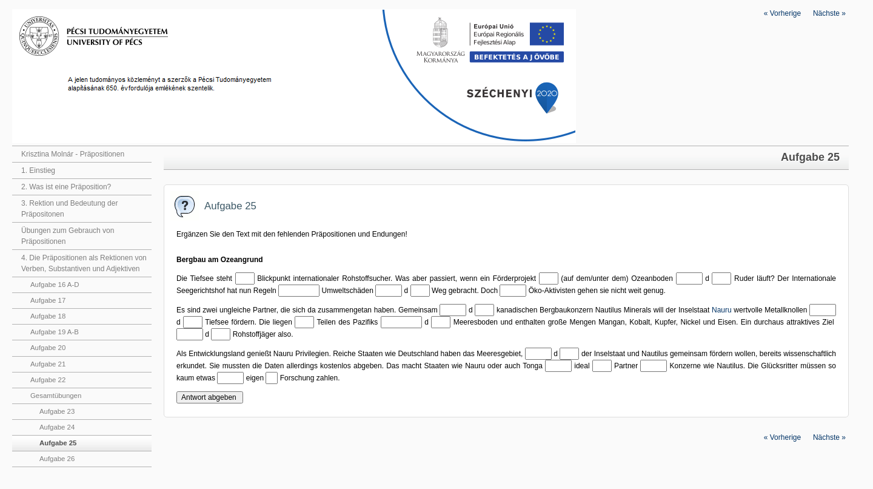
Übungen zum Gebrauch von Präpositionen (67, 236)
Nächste (829, 13)
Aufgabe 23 (57, 411)
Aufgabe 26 (57, 458)
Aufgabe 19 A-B (54, 332)
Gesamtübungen (55, 395)
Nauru (722, 310)
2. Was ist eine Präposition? (66, 187)
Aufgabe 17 (47, 300)
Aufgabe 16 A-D (54, 284)
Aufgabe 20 (47, 347)
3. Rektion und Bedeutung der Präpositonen (69, 208)
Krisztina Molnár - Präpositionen (72, 154)
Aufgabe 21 (47, 364)
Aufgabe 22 (47, 379)
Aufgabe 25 (57, 443)
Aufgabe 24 (57, 427)
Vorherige (782, 13)
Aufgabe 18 (47, 316)
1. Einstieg (38, 170)
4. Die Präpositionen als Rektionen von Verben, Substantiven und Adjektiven (84, 263)
